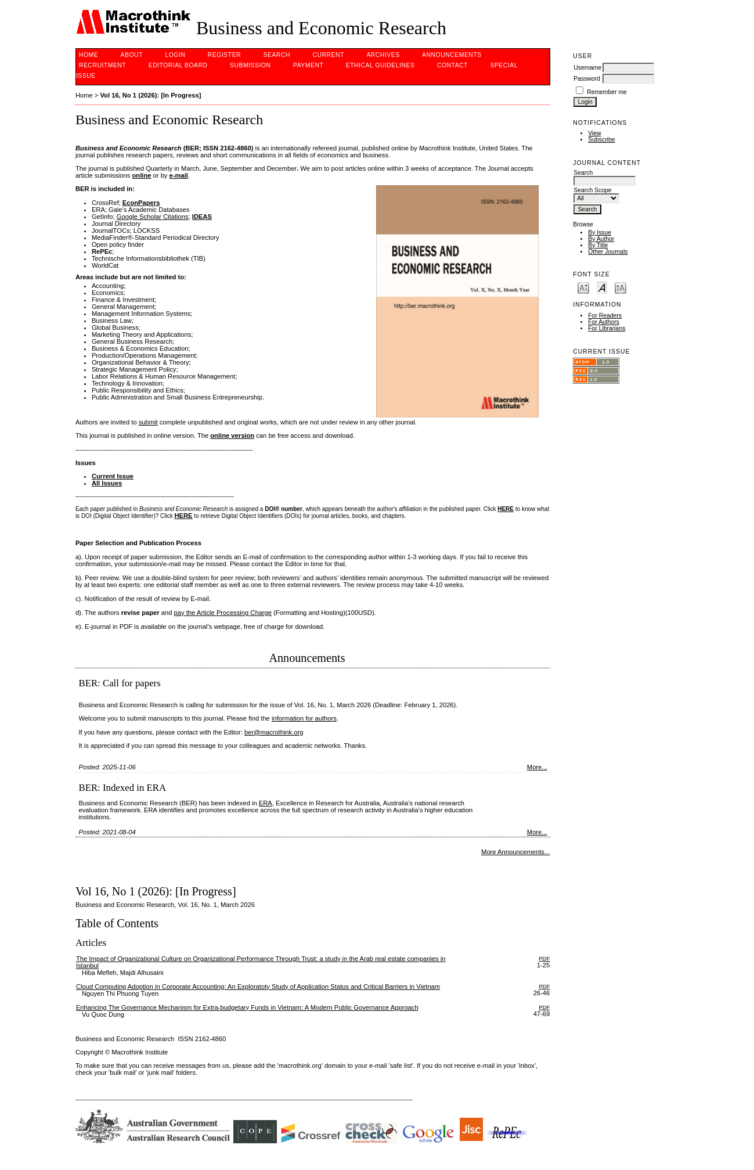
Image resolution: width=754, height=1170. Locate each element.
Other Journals (607, 252)
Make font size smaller (583, 287)
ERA (265, 803)
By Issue (599, 232)
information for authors (304, 718)
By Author (601, 239)
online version (232, 435)
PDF (544, 958)
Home (88, 55)
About (132, 55)
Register (224, 55)
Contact (452, 65)
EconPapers (141, 202)
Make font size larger (620, 287)
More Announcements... (515, 851)
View (594, 133)
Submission (250, 65)
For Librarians (606, 328)
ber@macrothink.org (274, 732)
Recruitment (102, 65)
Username (587, 67)
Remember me (607, 92)
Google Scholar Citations (153, 216)
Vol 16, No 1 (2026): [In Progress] (150, 95)
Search (277, 55)
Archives (382, 55)
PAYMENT (308, 65)
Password (586, 78)
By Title (598, 245)
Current (328, 55)
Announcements (452, 55)
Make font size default (602, 287)
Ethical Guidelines (380, 65)
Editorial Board (178, 65)
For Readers (605, 315)
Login (175, 55)
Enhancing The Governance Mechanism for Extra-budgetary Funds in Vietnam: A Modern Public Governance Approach (247, 1007)
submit (148, 422)
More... (537, 767)
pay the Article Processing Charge (223, 612)
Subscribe (601, 139)
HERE (184, 515)
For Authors (603, 322)
